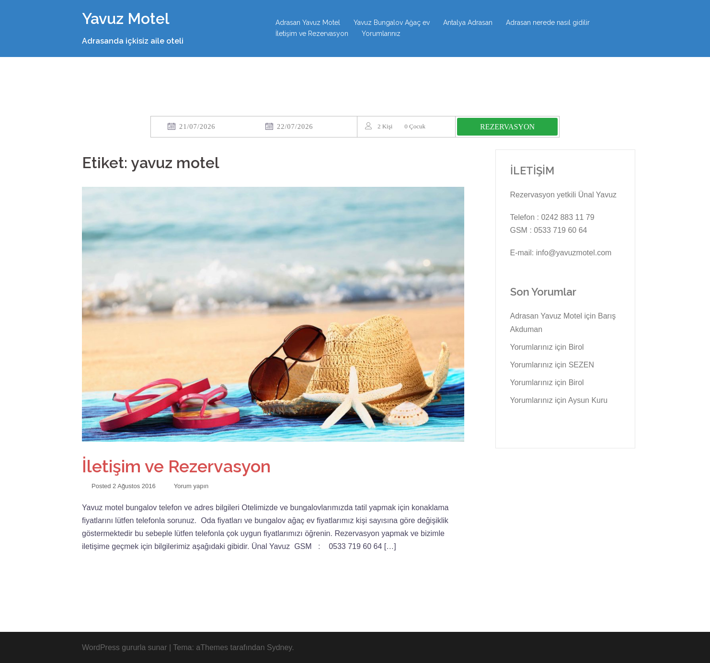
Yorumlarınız (381, 33)
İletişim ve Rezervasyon (311, 33)
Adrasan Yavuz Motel (307, 22)
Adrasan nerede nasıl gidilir (548, 22)
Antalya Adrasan (467, 22)
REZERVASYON (507, 127)
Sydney (279, 647)
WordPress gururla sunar (124, 647)
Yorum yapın (191, 486)
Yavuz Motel (126, 18)
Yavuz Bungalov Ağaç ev (392, 22)
